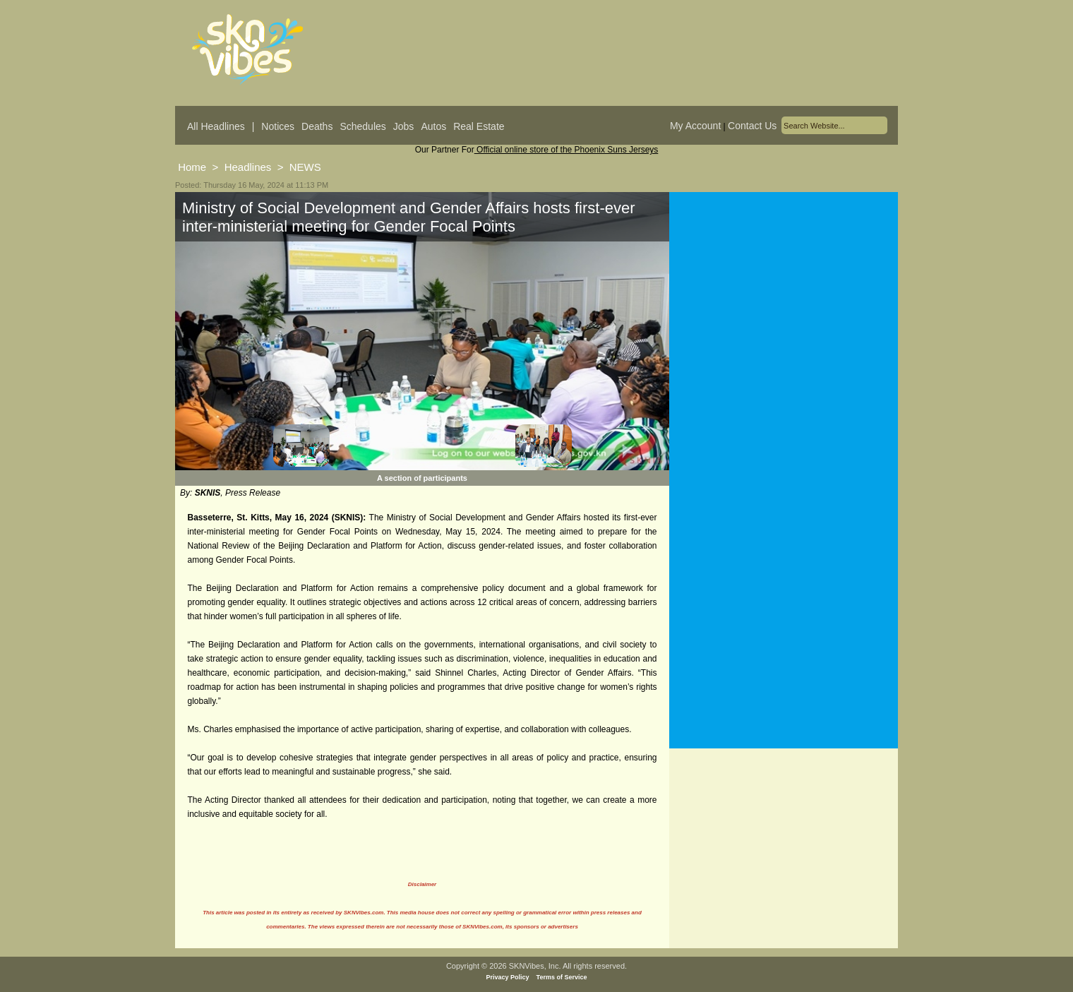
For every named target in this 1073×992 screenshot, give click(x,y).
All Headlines (216, 126)
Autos (433, 126)
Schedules (362, 126)
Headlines (248, 167)
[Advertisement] (783, 331)
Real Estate (478, 126)
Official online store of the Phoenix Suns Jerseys (566, 150)
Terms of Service (561, 977)
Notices (277, 126)
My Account (695, 125)
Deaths (316, 126)
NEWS (305, 167)
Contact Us (752, 125)
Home (192, 167)
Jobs (403, 126)
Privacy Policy (507, 977)
